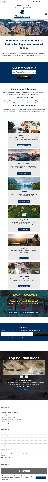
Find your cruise (24, 201)
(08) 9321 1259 (27, 8)
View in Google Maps (6, 423)
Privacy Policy (22, 337)
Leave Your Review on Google (30, 312)
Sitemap (3, 445)
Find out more (24, 389)
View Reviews (13, 312)
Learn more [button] (5, 479)
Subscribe (20, 5)
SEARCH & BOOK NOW (24, 145)
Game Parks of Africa (24, 380)
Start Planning (24, 286)
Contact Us (3, 433)
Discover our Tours (24, 173)
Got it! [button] (40, 478)
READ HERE (24, 258)
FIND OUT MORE (24, 229)
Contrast (3, 1)
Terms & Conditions (5, 436)
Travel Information (5, 439)
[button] (28, 5)
